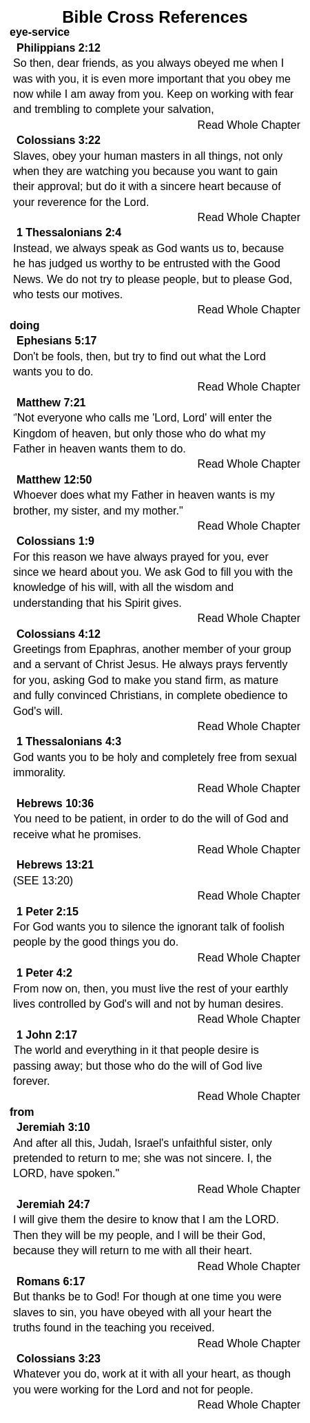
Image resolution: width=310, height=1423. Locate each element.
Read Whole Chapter (249, 125)
